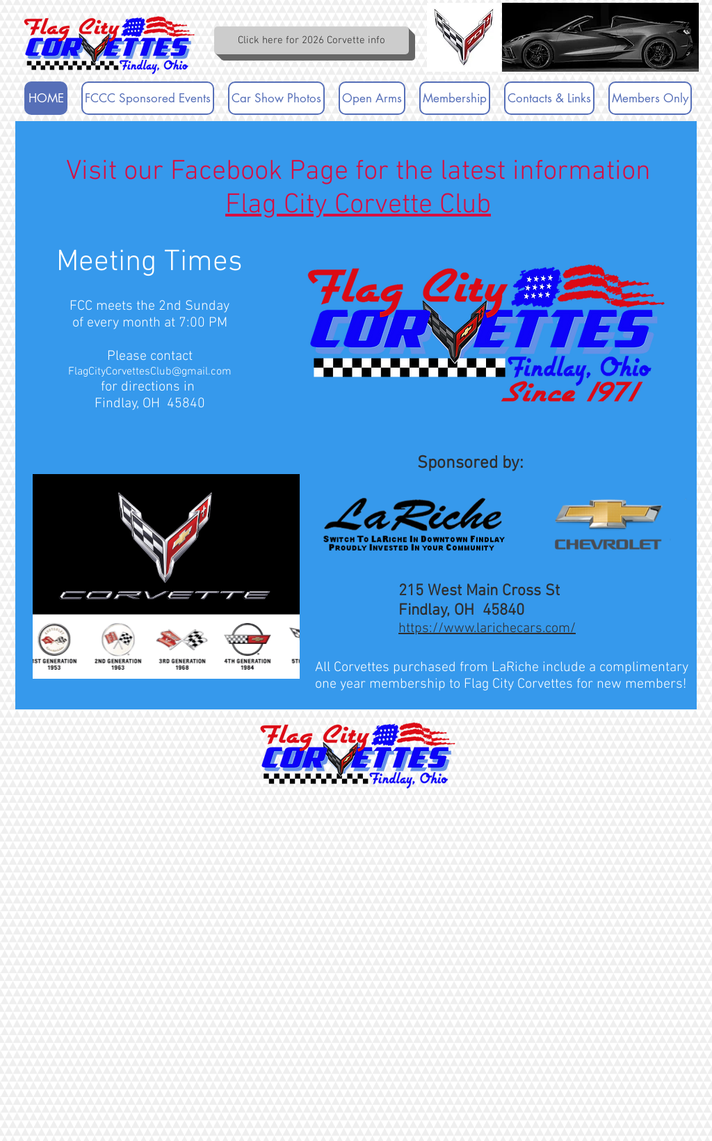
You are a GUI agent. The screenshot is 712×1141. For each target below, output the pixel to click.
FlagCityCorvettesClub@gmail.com (150, 372)
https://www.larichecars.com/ (487, 628)
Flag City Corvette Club (358, 205)
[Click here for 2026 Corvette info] (311, 40)
